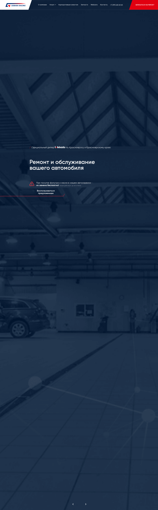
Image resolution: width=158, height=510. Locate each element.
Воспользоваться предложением (46, 191)
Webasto (94, 5)
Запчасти (84, 5)
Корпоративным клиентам (68, 5)
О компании (42, 5)
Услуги (52, 5)
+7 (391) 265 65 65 (116, 5)
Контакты (104, 5)
